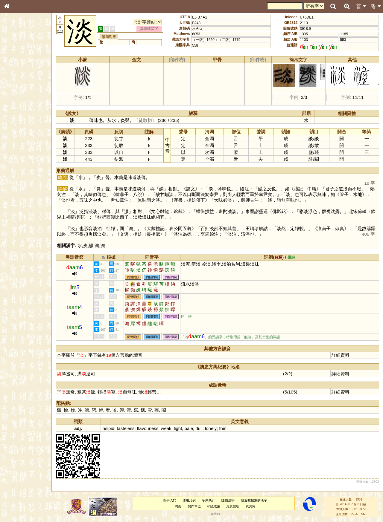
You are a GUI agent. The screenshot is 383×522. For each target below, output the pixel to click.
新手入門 (169, 500)
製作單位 (194, 506)
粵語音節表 (16, 117)
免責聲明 (232, 506)
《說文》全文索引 (21, 184)
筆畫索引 (14, 85)
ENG (26, 66)
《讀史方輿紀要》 (21, 189)
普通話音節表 (18, 162)
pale (189, 428)
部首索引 (14, 80)
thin (222, 428)
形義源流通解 (18, 101)
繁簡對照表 (16, 200)
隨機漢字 (228, 500)
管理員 (215, 513)
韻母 (20, 157)
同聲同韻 (133, 277)
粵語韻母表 (16, 128)
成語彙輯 (14, 194)
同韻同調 (152, 277)
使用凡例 (189, 500)
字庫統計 (208, 500)
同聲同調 (171, 277)
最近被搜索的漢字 (254, 500)
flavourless (148, 428)
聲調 (28, 157)
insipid (108, 428)
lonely (211, 428)
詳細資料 (340, 355)
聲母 (12, 157)
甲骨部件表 (16, 90)
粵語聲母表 (16, 122)
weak (166, 428)
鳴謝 (178, 506)
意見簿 (251, 506)
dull (198, 428)
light (178, 428)
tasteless (125, 428)
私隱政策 (213, 506)
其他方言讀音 (18, 168)
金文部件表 (16, 96)
